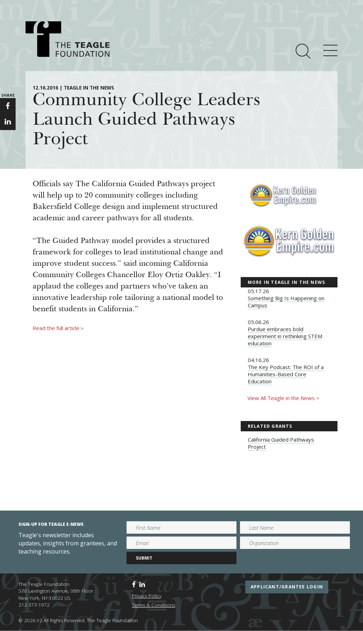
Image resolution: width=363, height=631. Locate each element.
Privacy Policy (146, 596)
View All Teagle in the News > (283, 397)
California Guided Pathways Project (281, 443)
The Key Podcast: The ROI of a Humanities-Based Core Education (286, 374)
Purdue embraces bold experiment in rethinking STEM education (285, 336)
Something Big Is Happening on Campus (286, 302)
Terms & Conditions (153, 605)
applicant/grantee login (287, 587)
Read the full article (58, 328)
